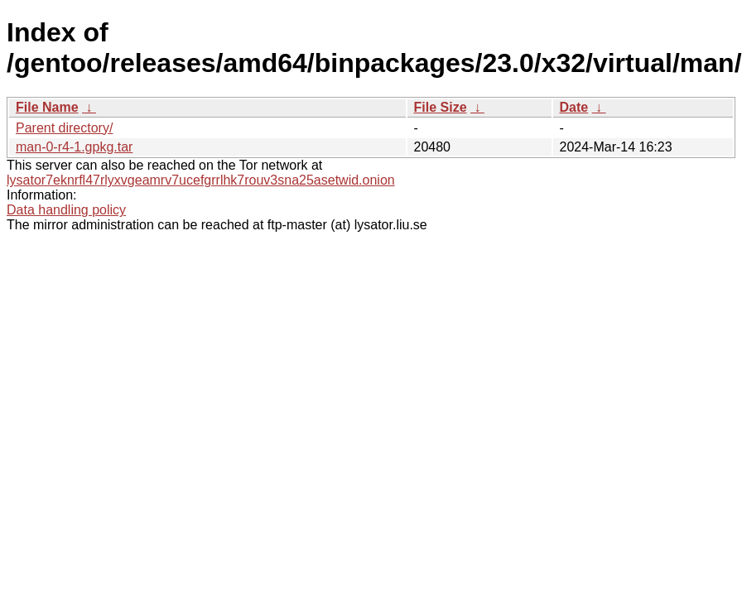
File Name (47, 107)
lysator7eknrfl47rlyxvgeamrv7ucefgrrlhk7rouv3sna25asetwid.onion (201, 180)
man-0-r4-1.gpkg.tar (74, 147)
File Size (440, 107)
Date (574, 107)
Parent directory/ (64, 128)
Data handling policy (66, 210)
